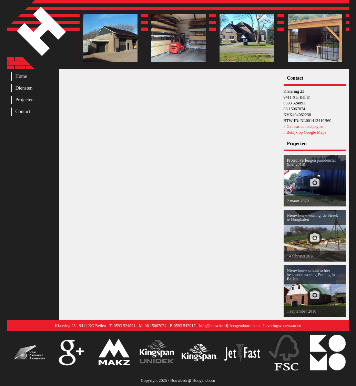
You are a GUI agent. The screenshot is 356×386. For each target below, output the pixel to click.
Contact (23, 111)
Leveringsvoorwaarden (282, 326)
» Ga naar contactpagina (304, 126)
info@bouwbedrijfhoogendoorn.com (229, 326)
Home (21, 76)
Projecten (25, 100)
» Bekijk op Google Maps (305, 132)
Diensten (24, 88)
